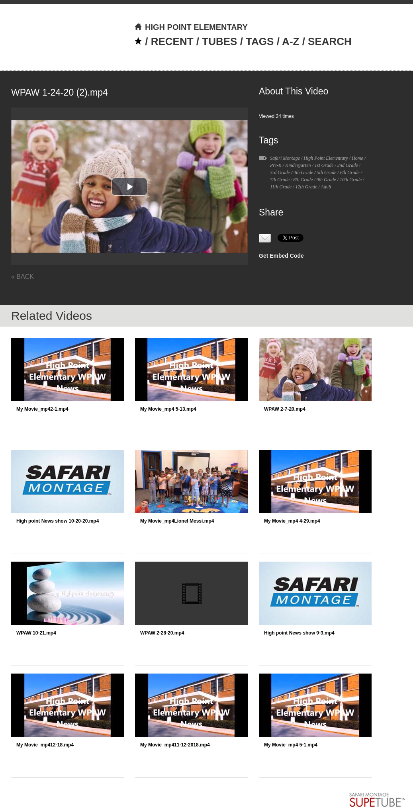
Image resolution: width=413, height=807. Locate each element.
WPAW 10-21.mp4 (36, 633)
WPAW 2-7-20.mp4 (284, 409)
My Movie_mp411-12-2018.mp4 (175, 745)
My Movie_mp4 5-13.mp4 (168, 409)
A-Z (290, 41)
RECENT (172, 41)
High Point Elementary (325, 158)
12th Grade (306, 187)
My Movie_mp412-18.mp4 (45, 745)
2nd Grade (347, 165)
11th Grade (281, 187)
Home (357, 158)
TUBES (219, 41)
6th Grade (350, 172)
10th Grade (351, 179)
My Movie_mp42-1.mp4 (42, 409)
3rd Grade (280, 172)
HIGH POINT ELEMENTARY (191, 27)
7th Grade (280, 179)
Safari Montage (285, 158)
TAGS (260, 41)
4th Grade (303, 172)
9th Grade (326, 179)
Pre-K (276, 165)
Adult (326, 187)
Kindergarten (298, 165)
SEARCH (330, 41)
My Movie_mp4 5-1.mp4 (290, 745)
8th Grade (303, 179)
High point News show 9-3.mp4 (299, 633)
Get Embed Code (281, 256)
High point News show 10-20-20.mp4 (57, 521)
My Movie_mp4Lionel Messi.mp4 (177, 521)
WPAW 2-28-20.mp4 (162, 633)
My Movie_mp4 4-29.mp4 (292, 521)
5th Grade (327, 172)
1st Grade (324, 165)
